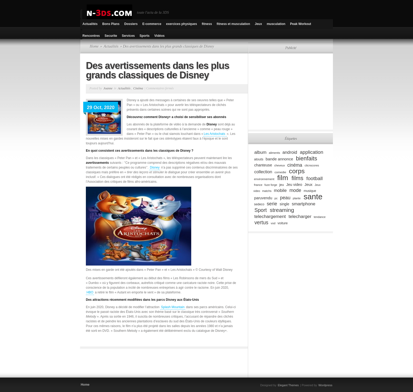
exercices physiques (181, 24)
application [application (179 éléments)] (311, 152)
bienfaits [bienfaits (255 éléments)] (306, 158)
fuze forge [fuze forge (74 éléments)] (270, 184)
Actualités (89, 24)
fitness (207, 24)
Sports (145, 36)
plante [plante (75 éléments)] (297, 198)
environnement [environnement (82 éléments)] (264, 179)
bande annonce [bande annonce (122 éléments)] (279, 159)
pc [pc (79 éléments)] (276, 198)
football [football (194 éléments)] (314, 178)
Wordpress (325, 385)
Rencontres (91, 36)
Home (94, 46)
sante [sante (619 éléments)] (313, 196)
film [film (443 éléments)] (282, 178)
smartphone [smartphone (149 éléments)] (303, 203)
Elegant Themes (288, 385)
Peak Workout (300, 24)
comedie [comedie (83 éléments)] (280, 172)
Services (128, 36)
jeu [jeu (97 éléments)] (281, 185)
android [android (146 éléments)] (289, 152)
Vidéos (159, 36)
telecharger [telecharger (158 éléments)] (299, 216)
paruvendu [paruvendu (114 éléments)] (263, 198)
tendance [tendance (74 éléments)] (320, 216)
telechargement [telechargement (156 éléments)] (270, 216)
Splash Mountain (172, 307)
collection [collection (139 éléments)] (263, 171)
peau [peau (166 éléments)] (285, 197)
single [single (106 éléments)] (284, 204)
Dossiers (131, 24)
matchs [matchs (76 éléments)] (267, 190)
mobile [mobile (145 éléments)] (280, 190)
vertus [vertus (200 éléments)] (261, 222)
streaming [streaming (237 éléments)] (282, 210)
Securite (111, 36)
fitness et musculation (233, 24)
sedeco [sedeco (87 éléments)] (259, 204)
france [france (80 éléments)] (258, 184)
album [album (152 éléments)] (260, 152)
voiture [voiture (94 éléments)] (283, 223)
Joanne (107, 88)
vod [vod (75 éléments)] (273, 223)
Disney (155, 167)
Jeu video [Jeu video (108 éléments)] (294, 184)
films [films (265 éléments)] (297, 178)
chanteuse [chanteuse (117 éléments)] (263, 165)
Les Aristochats (215, 134)
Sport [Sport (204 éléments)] (260, 210)
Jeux (258, 24)
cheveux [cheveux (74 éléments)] (279, 165)
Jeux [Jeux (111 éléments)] (308, 184)
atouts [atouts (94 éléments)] (258, 159)
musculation (276, 24)
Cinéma (138, 88)
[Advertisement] (141, 365)
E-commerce (151, 24)
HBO (89, 292)
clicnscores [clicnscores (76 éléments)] (311, 165)
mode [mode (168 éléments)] (295, 190)
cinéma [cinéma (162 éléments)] (294, 164)
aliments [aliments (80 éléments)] (274, 152)
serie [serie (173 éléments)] (272, 203)
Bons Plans (110, 24)
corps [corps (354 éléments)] (297, 171)
